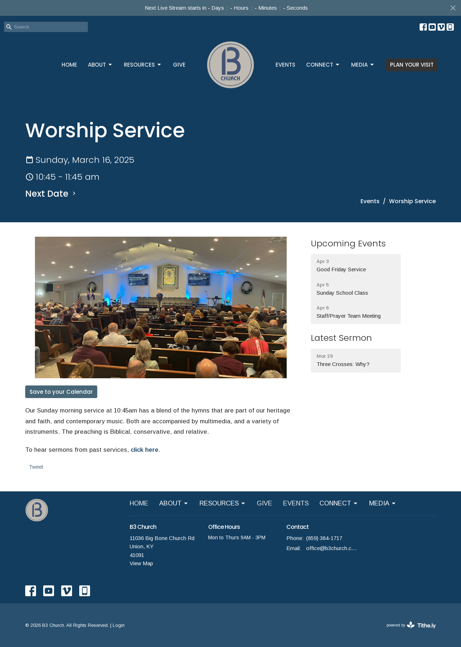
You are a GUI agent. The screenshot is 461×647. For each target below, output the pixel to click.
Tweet (36, 467)
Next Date (51, 194)
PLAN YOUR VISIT (412, 64)
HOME (69, 64)
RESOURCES (143, 64)
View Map (141, 563)
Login (119, 625)
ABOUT (100, 64)
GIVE (179, 64)
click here (144, 449)
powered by (411, 625)
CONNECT (323, 64)
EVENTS (285, 64)
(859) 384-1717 (324, 538)
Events (370, 201)
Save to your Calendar (61, 392)
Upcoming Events (348, 243)
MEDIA (363, 64)
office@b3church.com (332, 548)
